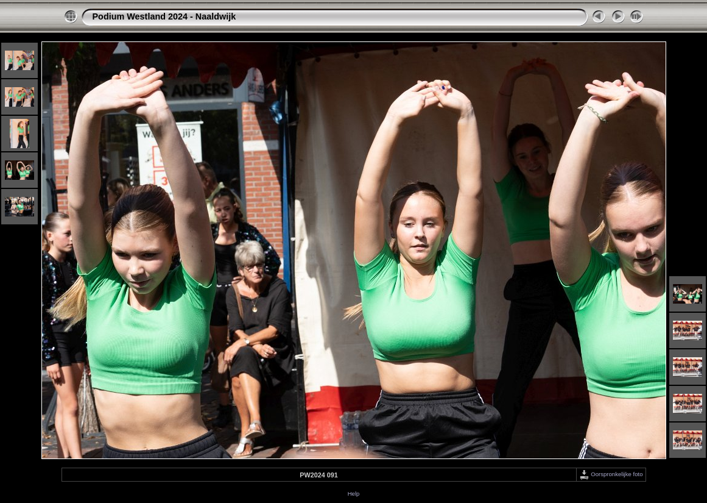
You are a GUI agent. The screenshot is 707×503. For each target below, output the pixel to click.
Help (354, 493)
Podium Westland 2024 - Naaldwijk (164, 16)
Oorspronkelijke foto (611, 474)
